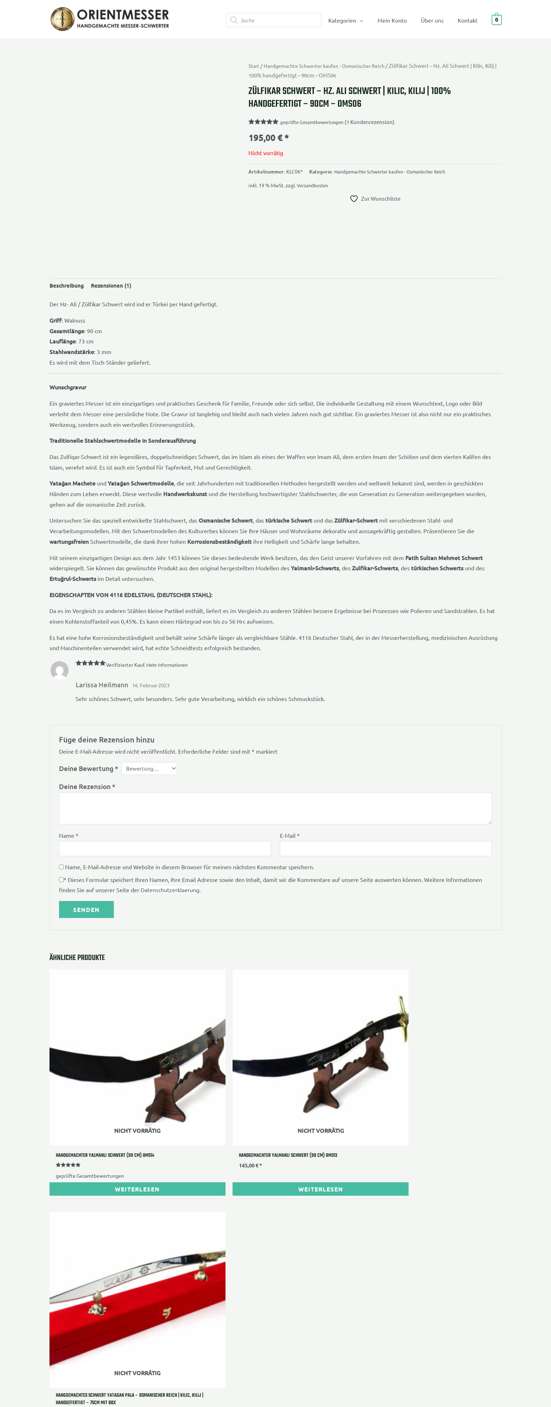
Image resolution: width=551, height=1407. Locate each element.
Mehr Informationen (168, 666)
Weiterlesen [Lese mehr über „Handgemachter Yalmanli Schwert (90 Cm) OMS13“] (218, 1137)
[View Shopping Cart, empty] (497, 19)
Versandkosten (313, 185)
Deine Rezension (87, 788)
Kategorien (352, 20)
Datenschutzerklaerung (170, 892)
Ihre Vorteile (222, 1224)
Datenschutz (65, 1255)
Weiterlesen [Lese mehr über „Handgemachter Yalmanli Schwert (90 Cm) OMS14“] (103, 1137)
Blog (211, 1276)
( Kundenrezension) (376, 121)
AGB (55, 1224)
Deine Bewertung (88, 769)
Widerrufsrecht (68, 1244)
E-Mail (290, 837)
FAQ (211, 1255)
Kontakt (469, 20)
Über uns (436, 20)
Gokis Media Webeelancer (206, 1336)
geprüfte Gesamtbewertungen (314, 122)
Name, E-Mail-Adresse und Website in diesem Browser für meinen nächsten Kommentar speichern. (189, 869)
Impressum (63, 1234)
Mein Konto (399, 20)
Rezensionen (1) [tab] (112, 286)
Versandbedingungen (76, 1266)
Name (68, 837)
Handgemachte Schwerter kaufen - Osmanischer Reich (330, 65)
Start (254, 65)
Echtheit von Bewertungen (239, 1266)
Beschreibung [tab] (67, 286)
